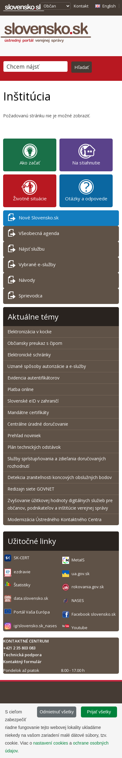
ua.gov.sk (81, 573)
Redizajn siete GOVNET (30, 489)
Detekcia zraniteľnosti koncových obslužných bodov (59, 477)
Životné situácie (30, 190)
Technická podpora (22, 655)
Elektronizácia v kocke (29, 332)
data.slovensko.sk (31, 598)
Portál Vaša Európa (32, 612)
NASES (78, 600)
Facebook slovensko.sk (94, 614)
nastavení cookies (50, 743)
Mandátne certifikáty (28, 412)
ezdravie (22, 572)
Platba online (20, 389)
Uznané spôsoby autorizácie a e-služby (46, 366)
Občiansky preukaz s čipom (34, 343)
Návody (21, 281)
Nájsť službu (26, 250)
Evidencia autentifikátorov (33, 378)
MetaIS (78, 560)
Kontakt (81, 6)
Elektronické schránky (29, 355)
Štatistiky (22, 585)
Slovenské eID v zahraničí (33, 401)
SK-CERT (21, 557)
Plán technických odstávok (34, 447)
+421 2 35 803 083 (19, 648)
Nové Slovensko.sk (33, 218)
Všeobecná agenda (33, 234)
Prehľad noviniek (24, 435)
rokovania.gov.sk (88, 586)
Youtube (79, 627)
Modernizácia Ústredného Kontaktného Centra (54, 519)
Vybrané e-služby (32, 265)
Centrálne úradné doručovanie (37, 424)
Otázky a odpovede (86, 190)
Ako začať (30, 154)
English (109, 6)
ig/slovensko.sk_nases (35, 625)
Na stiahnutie (86, 154)
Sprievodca (25, 296)
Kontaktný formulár (22, 661)
